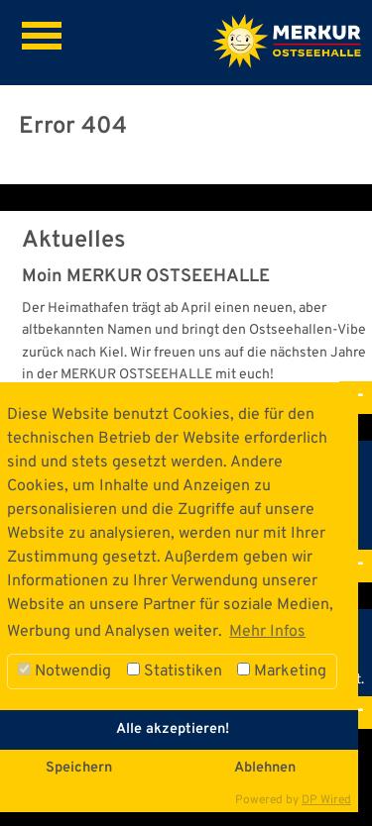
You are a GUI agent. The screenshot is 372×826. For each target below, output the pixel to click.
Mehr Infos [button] (267, 632)
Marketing (281, 671)
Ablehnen (265, 768)
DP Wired (326, 800)
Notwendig (64, 671)
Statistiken (174, 671)
